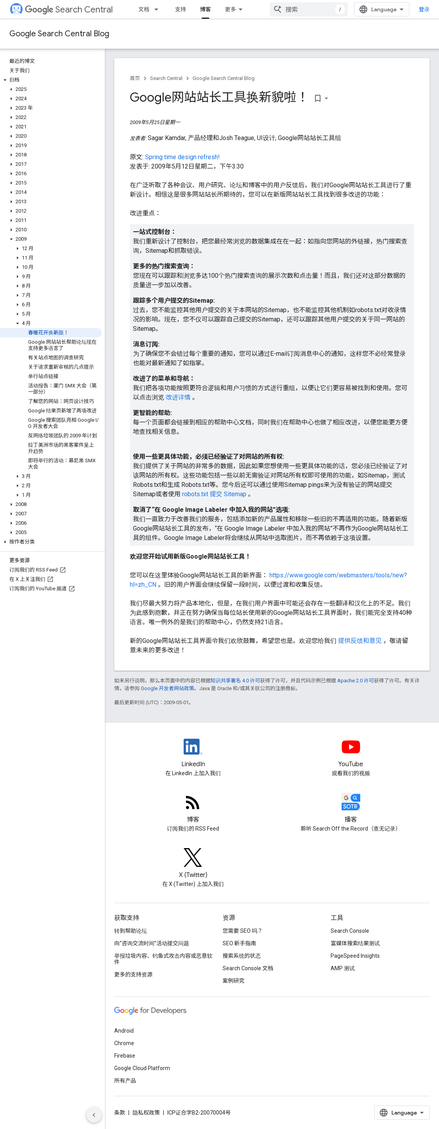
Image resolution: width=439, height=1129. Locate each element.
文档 (143, 9)
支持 (180, 9)
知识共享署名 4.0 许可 (235, 680)
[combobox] (309, 9)
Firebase (124, 1056)
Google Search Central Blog (59, 34)
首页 (135, 78)
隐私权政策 (146, 1112)
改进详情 (179, 397)
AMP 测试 (343, 968)
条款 (119, 1112)
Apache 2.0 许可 (355, 680)
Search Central (69, 9)
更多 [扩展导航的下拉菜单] (230, 9)
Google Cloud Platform (142, 1068)
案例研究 (233, 981)
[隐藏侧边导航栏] (94, 1115)
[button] (51, 80)
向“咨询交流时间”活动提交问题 (151, 943)
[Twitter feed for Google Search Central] (193, 864)
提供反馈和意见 (360, 640)
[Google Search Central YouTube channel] (351, 753)
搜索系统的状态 (242, 956)
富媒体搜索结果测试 (355, 943)
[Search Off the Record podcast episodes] (351, 809)
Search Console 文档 (248, 968)
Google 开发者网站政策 (167, 688)
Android (124, 1031)
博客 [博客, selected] (205, 9)
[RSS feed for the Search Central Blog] (193, 809)
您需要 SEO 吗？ (243, 931)
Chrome (124, 1043)
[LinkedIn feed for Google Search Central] (193, 753)
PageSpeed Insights (355, 956)
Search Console (350, 931)
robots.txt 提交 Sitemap (215, 494)
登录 (424, 9)
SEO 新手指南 (239, 943)
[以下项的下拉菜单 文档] (158, 9)
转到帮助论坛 (130, 931)
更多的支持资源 (133, 974)
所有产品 (125, 1081)
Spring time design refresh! (182, 157)
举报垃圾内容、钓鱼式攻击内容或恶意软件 (163, 959)
